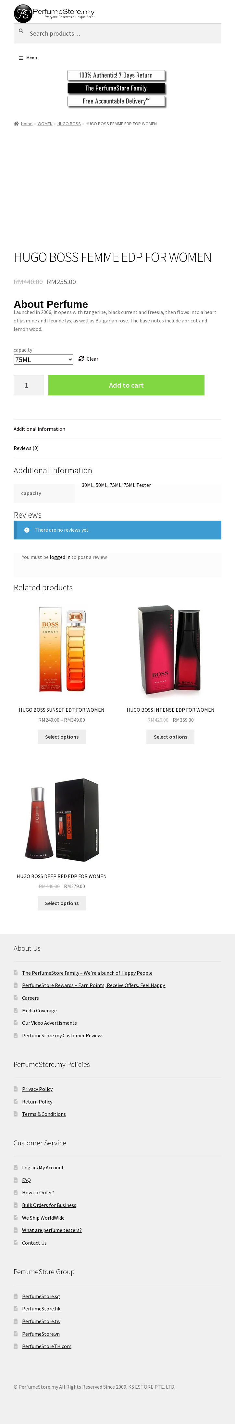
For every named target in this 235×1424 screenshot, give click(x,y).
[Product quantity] (29, 385)
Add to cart (126, 385)
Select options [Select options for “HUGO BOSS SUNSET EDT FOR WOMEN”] (62, 736)
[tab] (117, 429)
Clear (92, 359)
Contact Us (34, 1242)
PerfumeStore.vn (41, 1334)
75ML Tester (137, 485)
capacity (23, 349)
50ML (101, 485)
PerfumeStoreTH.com (46, 1346)
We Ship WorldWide (43, 1217)
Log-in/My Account (43, 1167)
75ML (115, 485)
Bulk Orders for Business (49, 1205)
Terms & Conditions (44, 1114)
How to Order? (38, 1192)
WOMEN (45, 124)
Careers (30, 998)
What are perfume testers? (52, 1230)
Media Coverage (39, 1010)
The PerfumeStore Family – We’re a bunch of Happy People (87, 973)
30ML (87, 485)
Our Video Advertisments (49, 1023)
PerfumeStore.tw (41, 1321)
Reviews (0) (26, 448)
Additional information (39, 429)
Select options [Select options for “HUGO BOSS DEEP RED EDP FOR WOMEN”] (62, 903)
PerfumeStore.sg (41, 1296)
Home (26, 124)
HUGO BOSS (69, 124)
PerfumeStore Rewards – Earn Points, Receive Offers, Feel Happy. (94, 985)
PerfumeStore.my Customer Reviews (63, 1035)
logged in (60, 557)
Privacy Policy (37, 1089)
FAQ (26, 1180)
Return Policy (37, 1101)
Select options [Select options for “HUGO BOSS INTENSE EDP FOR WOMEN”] (170, 736)
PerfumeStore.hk (41, 1308)
